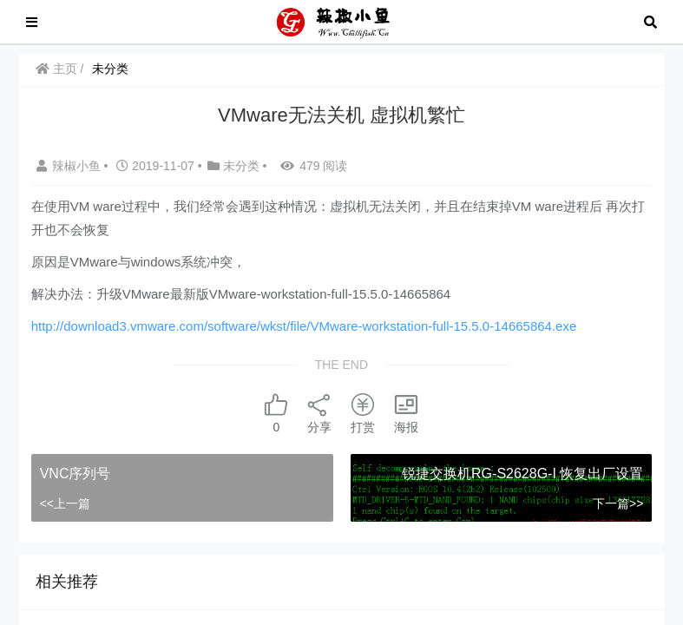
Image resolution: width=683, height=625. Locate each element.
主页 (56, 69)
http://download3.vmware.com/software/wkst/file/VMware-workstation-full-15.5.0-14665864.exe (304, 326)
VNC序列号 (75, 473)
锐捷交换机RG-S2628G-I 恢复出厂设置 (522, 473)
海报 (406, 412)
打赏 (363, 412)
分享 (319, 412)
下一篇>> (618, 503)
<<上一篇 (65, 503)
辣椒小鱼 (70, 166)
